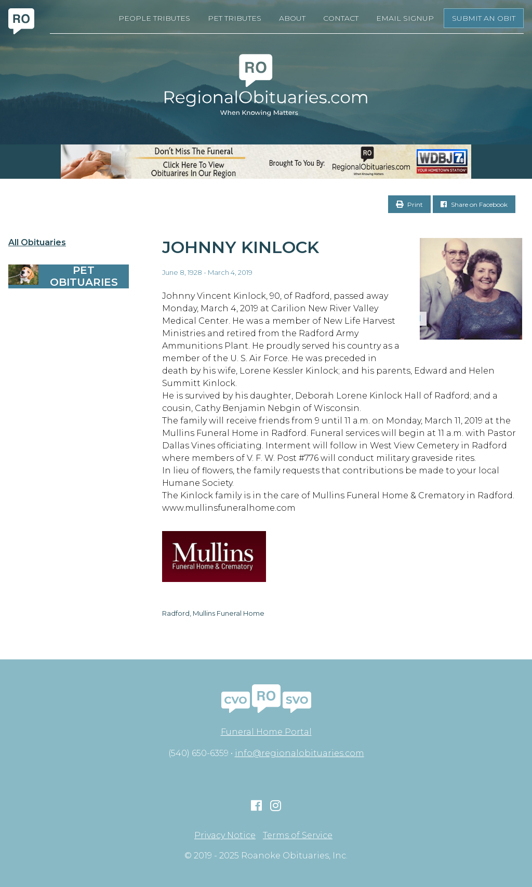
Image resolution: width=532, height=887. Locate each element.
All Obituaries (37, 242)
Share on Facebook (474, 204)
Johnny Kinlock (240, 247)
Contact (340, 18)
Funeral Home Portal (266, 732)
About (292, 18)
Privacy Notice (225, 835)
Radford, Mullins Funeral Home (213, 613)
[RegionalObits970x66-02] (266, 161)
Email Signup (405, 18)
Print (409, 204)
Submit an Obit (483, 18)
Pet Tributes (234, 18)
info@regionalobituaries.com (299, 753)
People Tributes (154, 18)
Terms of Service (297, 835)
